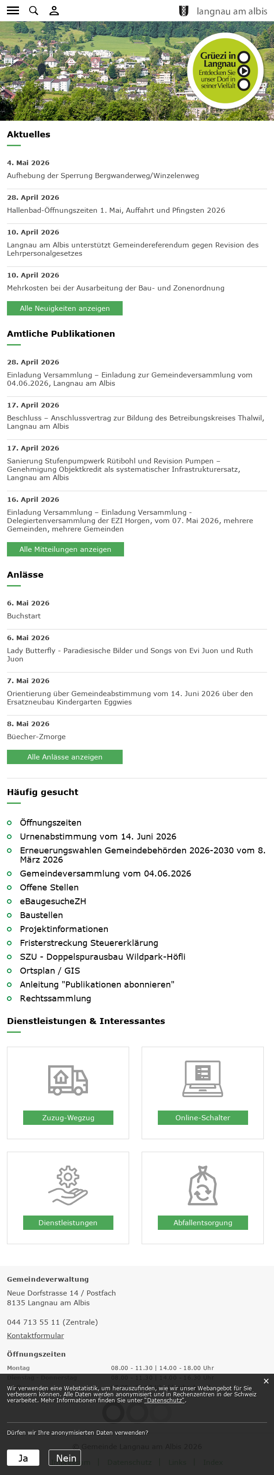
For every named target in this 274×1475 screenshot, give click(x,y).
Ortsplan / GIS (50, 970)
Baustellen (41, 915)
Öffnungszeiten (50, 822)
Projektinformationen (64, 928)
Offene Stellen (49, 887)
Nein (66, 1457)
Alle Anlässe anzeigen (65, 757)
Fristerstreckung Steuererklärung (89, 942)
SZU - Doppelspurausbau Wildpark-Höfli (103, 956)
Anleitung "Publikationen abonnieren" (97, 984)
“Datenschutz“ (164, 1400)
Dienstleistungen (68, 1222)
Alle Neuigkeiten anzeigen (65, 308)
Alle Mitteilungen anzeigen (65, 549)
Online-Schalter (202, 1117)
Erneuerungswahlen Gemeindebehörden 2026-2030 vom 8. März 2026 (143, 855)
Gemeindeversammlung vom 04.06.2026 (105, 873)
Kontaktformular (35, 1335)
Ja (23, 1457)
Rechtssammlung (55, 998)
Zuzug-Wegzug (68, 1117)
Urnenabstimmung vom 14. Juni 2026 (98, 836)
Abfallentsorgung (203, 1222)
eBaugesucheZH (53, 901)
